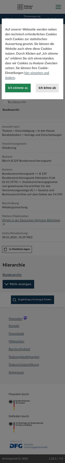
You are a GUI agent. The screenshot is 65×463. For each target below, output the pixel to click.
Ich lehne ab (47, 97)
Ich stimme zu (18, 97)
